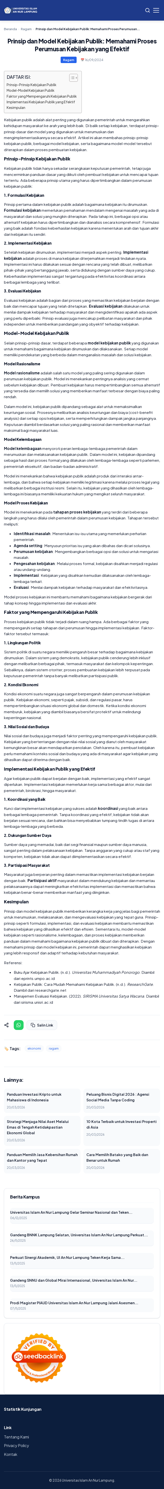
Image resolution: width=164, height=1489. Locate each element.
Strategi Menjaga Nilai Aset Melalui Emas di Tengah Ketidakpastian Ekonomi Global (38, 1127)
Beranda (10, 29)
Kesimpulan (16, 107)
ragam (54, 1048)
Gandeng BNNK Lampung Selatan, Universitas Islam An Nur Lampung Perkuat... (79, 1235)
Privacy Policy (16, 1445)
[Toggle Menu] (156, 10)
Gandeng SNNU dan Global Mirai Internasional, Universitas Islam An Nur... (73, 1280)
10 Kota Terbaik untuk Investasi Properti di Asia (121, 1124)
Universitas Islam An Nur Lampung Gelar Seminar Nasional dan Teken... (71, 1212)
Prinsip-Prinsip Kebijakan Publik (31, 85)
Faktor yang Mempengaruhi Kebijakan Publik (42, 96)
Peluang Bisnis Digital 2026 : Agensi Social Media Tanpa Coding (117, 1097)
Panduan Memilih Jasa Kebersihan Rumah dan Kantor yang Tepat (42, 1157)
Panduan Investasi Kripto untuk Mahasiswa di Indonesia (34, 1097)
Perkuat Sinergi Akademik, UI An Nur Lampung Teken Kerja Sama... (67, 1257)
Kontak (10, 1454)
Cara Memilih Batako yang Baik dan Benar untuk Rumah (117, 1157)
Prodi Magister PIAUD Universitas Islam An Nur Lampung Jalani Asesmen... (74, 1303)
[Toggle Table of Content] (71, 78)
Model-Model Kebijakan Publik (30, 90)
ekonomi (34, 1048)
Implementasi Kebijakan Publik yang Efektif (41, 102)
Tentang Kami (16, 1436)
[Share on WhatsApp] (19, 1025)
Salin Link (42, 1025)
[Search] (147, 10)
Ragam (26, 29)
